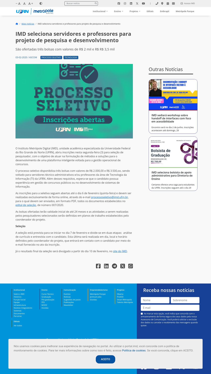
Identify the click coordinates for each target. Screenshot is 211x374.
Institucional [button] (99, 11)
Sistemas (17, 310)
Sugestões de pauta (72, 299)
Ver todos (18, 325)
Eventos (67, 294)
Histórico (17, 297)
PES (43, 302)
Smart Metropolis (124, 299)
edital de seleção (25, 205)
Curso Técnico (48, 294)
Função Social (19, 299)
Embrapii (164, 11)
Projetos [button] (134, 11)
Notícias (67, 297)
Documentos (19, 313)
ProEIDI (120, 297)
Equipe (17, 302)
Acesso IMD (188, 3)
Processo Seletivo (51, 57)
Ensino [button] (117, 11)
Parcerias (18, 316)
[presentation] (170, 334)
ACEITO (105, 359)
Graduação (46, 297)
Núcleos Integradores (23, 308)
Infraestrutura (20, 305)
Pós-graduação (48, 299)
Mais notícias (28, 23)
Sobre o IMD (19, 294)
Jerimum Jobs (95, 297)
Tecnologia (71, 57)
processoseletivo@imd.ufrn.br (109, 197)
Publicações (69, 302)
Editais (150, 11)
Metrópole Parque (185, 11)
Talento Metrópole (125, 302)
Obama (120, 294)
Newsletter (68, 305)
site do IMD (120, 251)
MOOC (44, 305)
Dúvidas (45, 308)
